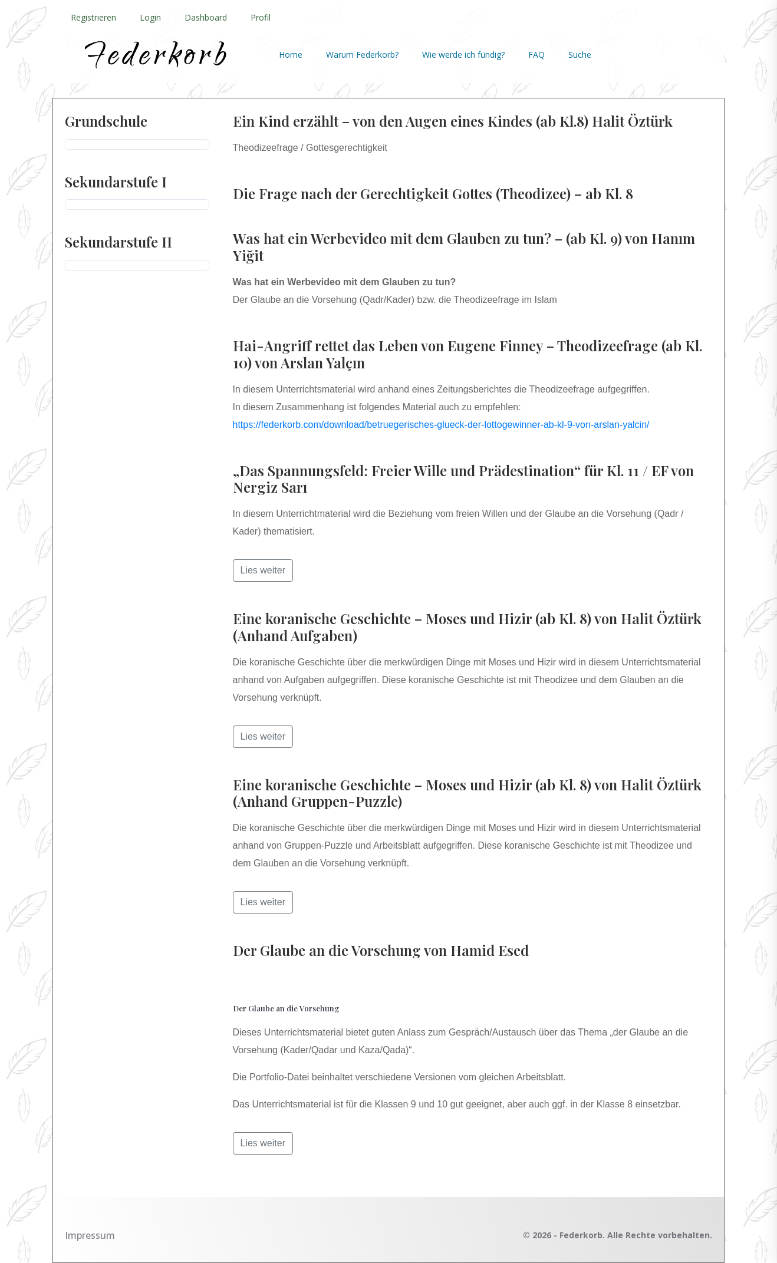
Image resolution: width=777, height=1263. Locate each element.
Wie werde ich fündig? (463, 54)
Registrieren (93, 17)
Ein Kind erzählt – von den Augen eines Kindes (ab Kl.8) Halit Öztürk (453, 120)
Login (150, 17)
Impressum (90, 1235)
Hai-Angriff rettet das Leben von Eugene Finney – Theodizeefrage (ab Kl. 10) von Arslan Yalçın (467, 354)
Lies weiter (263, 570)
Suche (579, 54)
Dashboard (206, 17)
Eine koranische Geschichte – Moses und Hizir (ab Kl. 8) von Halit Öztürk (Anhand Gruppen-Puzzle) (467, 793)
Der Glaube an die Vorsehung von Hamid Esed (381, 950)
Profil (261, 17)
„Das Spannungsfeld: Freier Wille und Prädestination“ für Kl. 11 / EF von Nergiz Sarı (463, 479)
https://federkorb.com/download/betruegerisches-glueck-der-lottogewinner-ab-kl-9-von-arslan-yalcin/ (441, 425)
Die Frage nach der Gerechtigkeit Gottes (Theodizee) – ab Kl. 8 (433, 193)
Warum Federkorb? (362, 54)
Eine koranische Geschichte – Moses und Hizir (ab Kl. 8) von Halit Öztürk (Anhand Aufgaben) (467, 627)
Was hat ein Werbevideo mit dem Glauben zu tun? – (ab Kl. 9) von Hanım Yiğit (464, 247)
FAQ (536, 54)
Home (290, 54)
